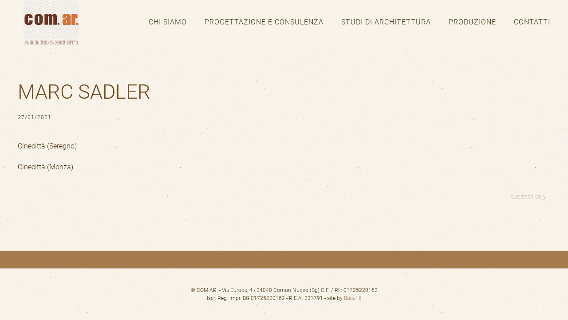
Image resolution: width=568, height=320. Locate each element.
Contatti (532, 22)
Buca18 (353, 298)
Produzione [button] (472, 22)
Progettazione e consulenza (264, 22)
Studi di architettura (386, 22)
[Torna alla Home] (51, 22)
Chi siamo (168, 22)
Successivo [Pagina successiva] (528, 197)
